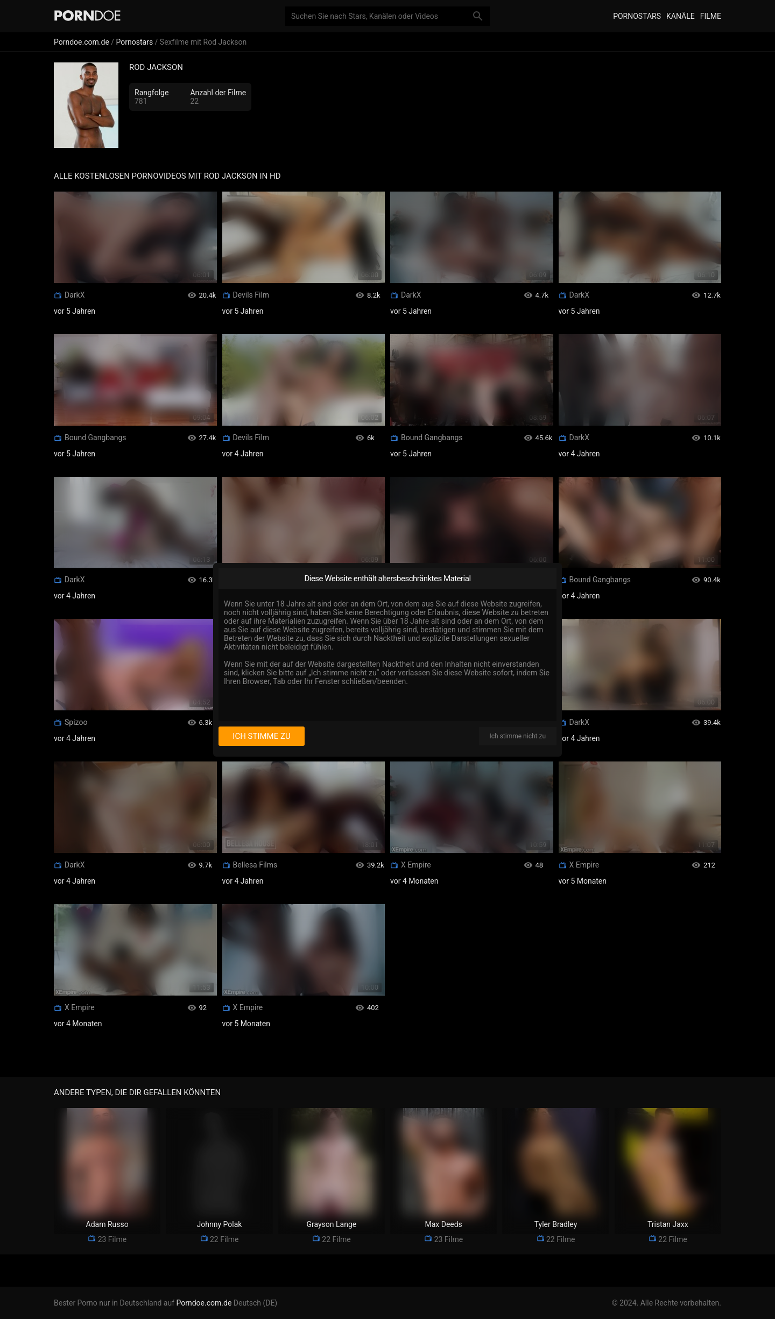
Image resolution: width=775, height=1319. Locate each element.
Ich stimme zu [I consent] (261, 736)
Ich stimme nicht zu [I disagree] (518, 736)
